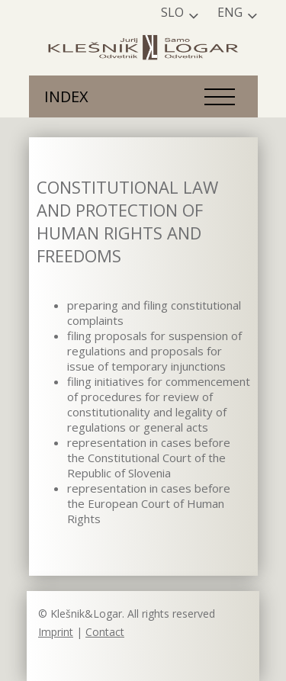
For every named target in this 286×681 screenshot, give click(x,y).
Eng (230, 12)
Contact (104, 632)
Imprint (55, 632)
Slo (172, 12)
